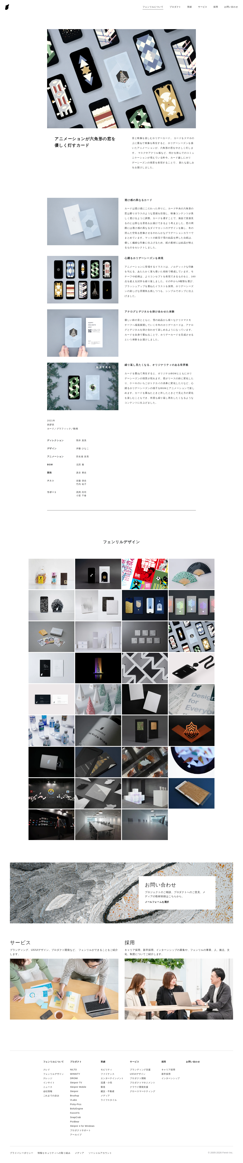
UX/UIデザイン (138, 1074)
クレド (46, 1069)
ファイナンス (108, 1074)
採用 (215, 7)
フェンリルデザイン (53, 1074)
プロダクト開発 (138, 1078)
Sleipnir (74, 1091)
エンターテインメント (112, 1078)
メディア (105, 1095)
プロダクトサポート (80, 1130)
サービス (202, 7)
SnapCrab (75, 1117)
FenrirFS (75, 1113)
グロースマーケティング (142, 1091)
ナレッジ (47, 1078)
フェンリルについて (153, 7)
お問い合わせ (231, 7)
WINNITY (75, 1074)
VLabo (73, 1100)
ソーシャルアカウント (100, 1153)
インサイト (49, 1082)
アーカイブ (76, 1134)
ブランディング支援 (140, 1069)
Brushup (74, 1095)
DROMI (74, 1078)
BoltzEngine (76, 1108)
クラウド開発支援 (139, 1087)
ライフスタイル (109, 1100)
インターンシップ (170, 1078)
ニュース (47, 1087)
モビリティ (106, 1069)
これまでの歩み (51, 1095)
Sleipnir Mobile (78, 1087)
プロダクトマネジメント (142, 1082)
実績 (189, 7)
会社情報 (47, 1091)
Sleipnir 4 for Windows (82, 1126)
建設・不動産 (108, 1091)
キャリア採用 (168, 1069)
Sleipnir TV (76, 1082)
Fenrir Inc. (7, 7)
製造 (103, 1087)
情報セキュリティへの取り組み (54, 1153)
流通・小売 (106, 1082)
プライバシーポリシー (21, 1153)
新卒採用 (166, 1074)
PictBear (74, 1121)
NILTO (73, 1069)
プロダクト (175, 7)
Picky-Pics (75, 1104)
